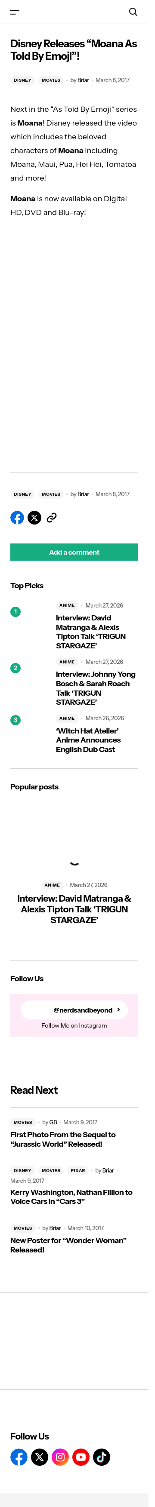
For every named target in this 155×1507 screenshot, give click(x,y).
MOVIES (51, 80)
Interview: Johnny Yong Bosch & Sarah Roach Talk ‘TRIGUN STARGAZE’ (96, 688)
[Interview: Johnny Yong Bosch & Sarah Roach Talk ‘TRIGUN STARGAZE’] (29, 682)
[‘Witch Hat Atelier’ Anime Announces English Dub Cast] (29, 734)
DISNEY (22, 80)
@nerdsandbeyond (82, 1010)
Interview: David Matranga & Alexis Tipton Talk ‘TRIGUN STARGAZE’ (91, 632)
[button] (14, 12)
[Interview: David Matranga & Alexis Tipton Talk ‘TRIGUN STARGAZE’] (29, 626)
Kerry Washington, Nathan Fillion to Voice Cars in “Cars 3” (71, 1197)
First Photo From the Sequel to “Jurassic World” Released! (62, 1139)
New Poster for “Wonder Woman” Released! (68, 1245)
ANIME (67, 605)
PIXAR (78, 1170)
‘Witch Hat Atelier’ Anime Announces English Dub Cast (88, 740)
